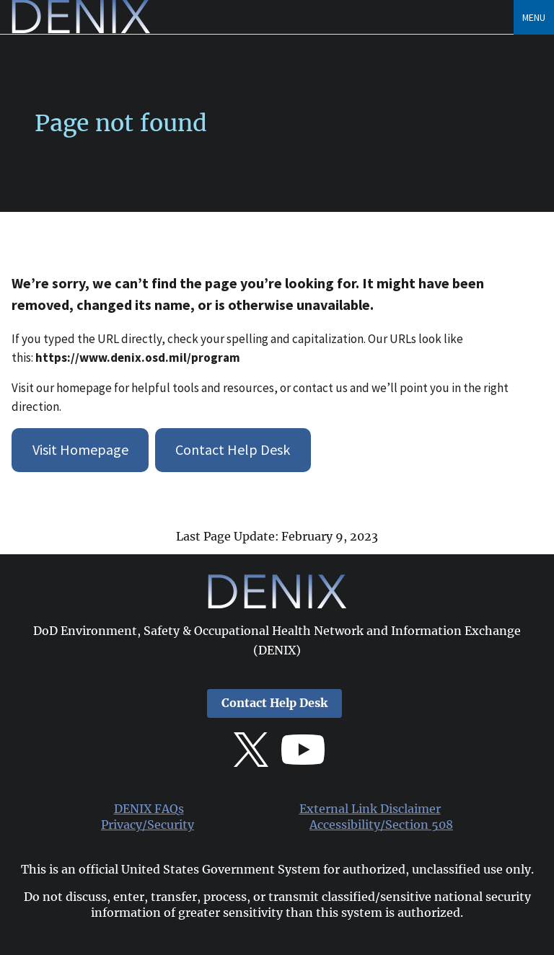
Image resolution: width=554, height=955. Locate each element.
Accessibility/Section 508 (381, 825)
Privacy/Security (147, 825)
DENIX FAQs (149, 809)
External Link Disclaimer (370, 809)
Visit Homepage (80, 449)
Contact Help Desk (232, 449)
